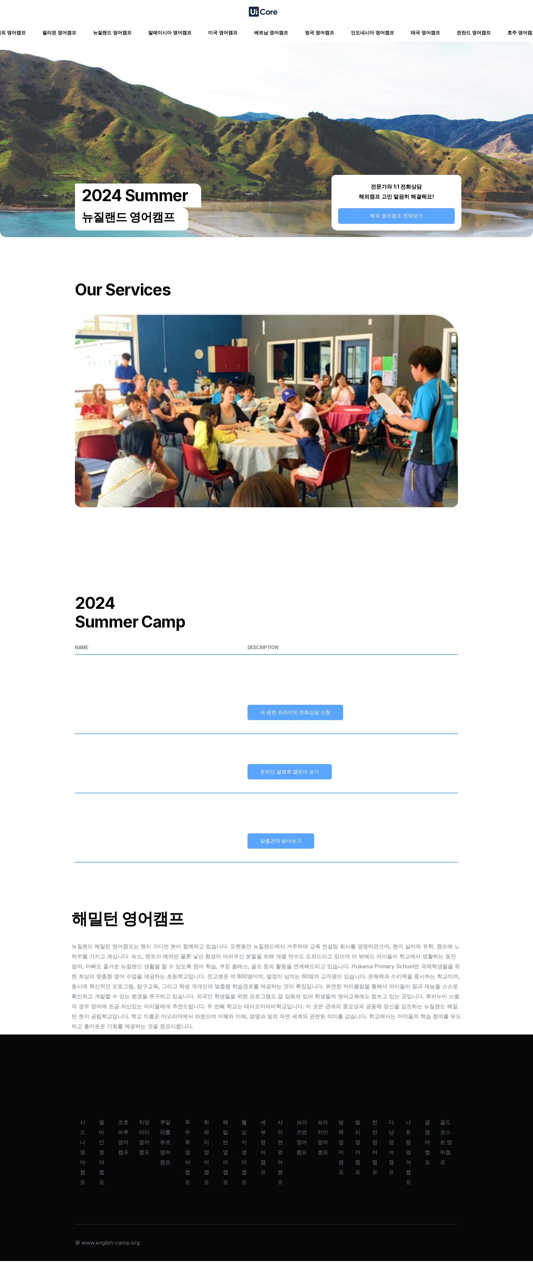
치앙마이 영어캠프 (144, 1141)
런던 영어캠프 (374, 1151)
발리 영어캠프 (357, 1151)
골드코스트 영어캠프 (446, 1146)
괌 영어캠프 (427, 1146)
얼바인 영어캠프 (101, 1156)
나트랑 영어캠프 (408, 1156)
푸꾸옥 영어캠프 (187, 1156)
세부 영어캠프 (263, 1151)
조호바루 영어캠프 (123, 1141)
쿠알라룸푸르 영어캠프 (165, 1146)
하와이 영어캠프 (206, 1156)
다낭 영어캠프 (391, 1151)
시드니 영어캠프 (82, 1156)
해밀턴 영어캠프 (225, 1156)
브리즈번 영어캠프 (301, 1141)
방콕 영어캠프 (341, 1151)
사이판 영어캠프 (280, 1156)
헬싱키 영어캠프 (244, 1156)
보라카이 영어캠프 (322, 1141)
